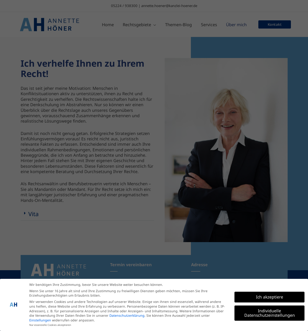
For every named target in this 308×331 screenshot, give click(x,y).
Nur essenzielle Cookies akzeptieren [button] (50, 324)
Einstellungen (40, 319)
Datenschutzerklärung (127, 314)
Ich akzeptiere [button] (269, 295)
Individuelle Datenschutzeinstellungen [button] (269, 312)
